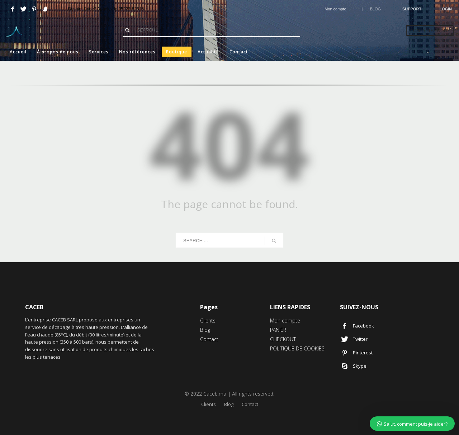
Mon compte (335, 9)
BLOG (375, 9)
